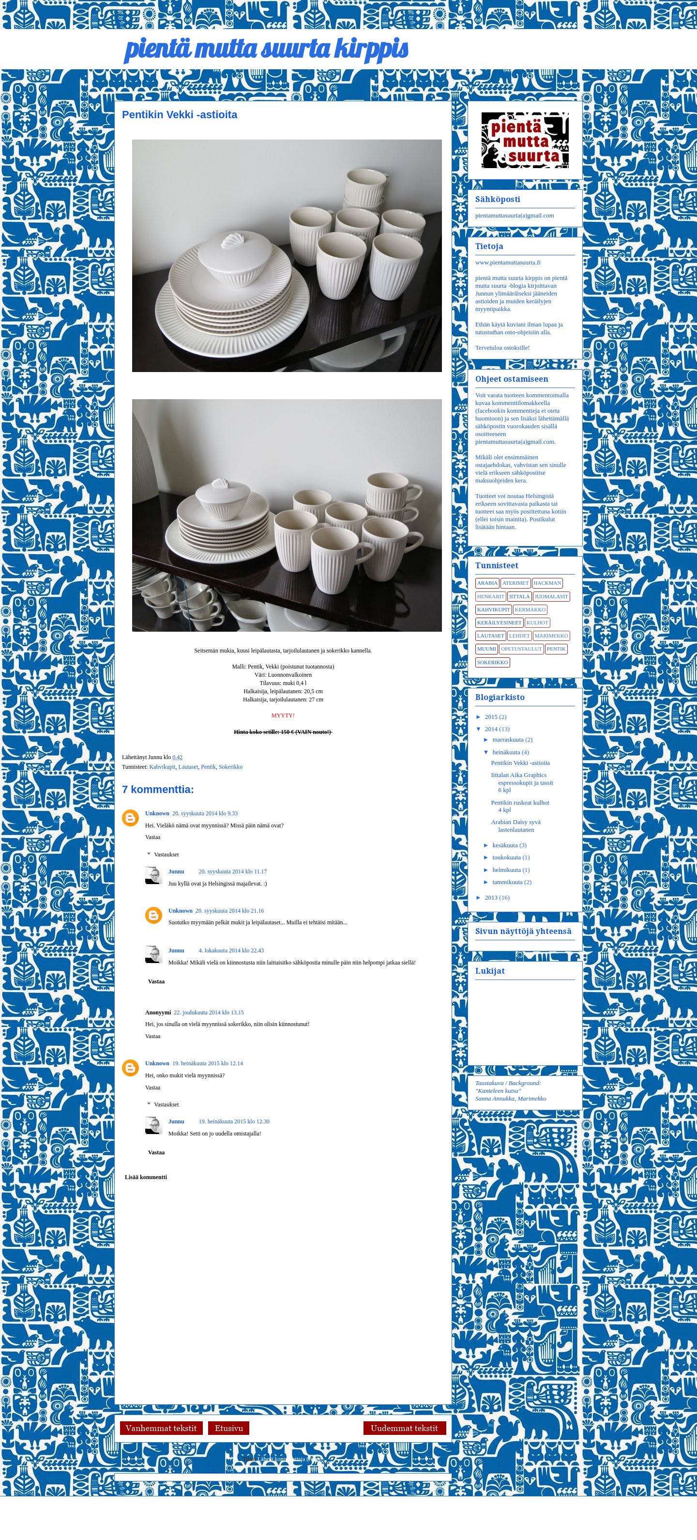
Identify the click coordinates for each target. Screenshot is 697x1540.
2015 (492, 716)
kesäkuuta (506, 845)
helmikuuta (508, 869)
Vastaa (152, 837)
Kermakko (530, 609)
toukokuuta (508, 857)
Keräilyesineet (499, 622)
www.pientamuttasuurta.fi (508, 262)
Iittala (519, 596)
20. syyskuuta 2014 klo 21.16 (230, 910)
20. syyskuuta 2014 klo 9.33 (205, 813)
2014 (492, 728)
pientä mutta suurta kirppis (260, 47)
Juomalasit (551, 596)
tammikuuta (508, 882)
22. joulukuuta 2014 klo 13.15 (209, 1012)
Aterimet (515, 583)
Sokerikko (230, 766)
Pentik (208, 766)
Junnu (176, 871)
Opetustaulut (521, 649)
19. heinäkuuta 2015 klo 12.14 (207, 1063)
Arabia (487, 583)
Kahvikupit (163, 766)
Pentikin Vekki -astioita (520, 762)
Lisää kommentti (146, 1177)
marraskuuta (509, 739)
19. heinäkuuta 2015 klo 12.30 (234, 1121)
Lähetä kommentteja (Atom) (291, 1459)
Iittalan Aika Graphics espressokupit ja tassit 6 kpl (522, 782)
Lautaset (188, 766)
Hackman (547, 583)
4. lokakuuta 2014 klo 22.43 (231, 950)
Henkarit (490, 596)
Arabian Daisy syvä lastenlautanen (516, 825)
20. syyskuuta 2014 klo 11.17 (233, 871)
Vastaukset (166, 854)
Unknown (157, 813)
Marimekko (551, 635)
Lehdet (519, 635)
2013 (492, 897)
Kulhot (537, 622)
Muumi (486, 649)
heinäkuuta (507, 752)
